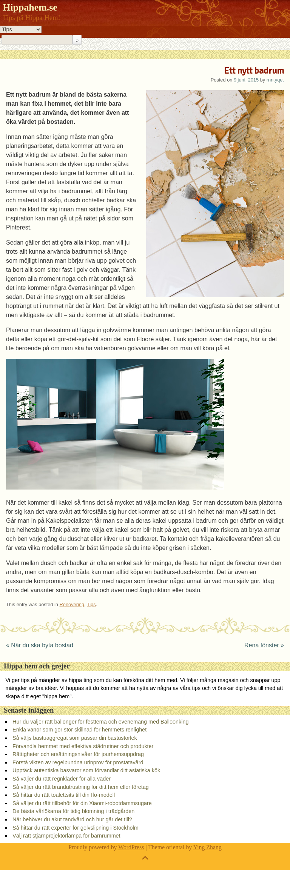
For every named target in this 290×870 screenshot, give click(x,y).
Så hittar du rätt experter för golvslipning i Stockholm (75, 828)
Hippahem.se (30, 7)
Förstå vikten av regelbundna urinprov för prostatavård (77, 762)
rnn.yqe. (275, 80)
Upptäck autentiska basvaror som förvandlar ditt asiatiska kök (86, 770)
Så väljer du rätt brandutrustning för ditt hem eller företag (80, 787)
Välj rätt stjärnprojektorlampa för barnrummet (66, 836)
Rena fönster (264, 645)
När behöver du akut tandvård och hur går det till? (72, 819)
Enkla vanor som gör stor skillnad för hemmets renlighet (79, 730)
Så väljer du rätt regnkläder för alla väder (61, 779)
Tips (91, 604)
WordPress (131, 847)
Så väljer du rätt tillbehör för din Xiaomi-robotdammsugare (82, 803)
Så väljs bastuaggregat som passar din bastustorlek (74, 738)
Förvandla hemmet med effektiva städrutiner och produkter (82, 746)
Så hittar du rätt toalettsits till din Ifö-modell (63, 795)
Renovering (72, 604)
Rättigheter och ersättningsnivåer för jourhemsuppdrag (78, 754)
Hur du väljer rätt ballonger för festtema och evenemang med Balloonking (100, 722)
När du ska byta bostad (39, 645)
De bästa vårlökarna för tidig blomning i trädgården (73, 811)
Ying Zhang (207, 847)
